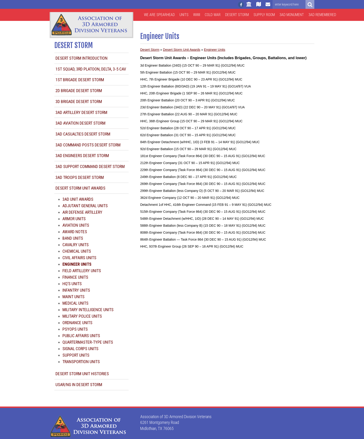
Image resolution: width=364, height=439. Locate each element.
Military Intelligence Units (88, 309)
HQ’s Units (72, 283)
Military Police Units (82, 316)
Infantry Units (76, 290)
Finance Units (75, 277)
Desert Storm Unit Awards (80, 188)
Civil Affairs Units (79, 257)
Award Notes (74, 231)
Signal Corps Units (80, 348)
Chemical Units (76, 251)
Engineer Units (214, 50)
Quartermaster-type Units (87, 342)
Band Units (72, 238)
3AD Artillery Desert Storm (81, 112)
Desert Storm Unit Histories (82, 373)
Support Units (75, 355)
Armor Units (74, 218)
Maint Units (73, 296)
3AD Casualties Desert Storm (82, 134)
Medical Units (75, 303)
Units (183, 15)
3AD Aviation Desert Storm (80, 123)
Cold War (213, 15)
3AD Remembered (322, 15)
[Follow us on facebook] (241, 4)
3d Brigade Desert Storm (78, 101)
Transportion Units (81, 361)
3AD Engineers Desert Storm (82, 155)
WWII (196, 15)
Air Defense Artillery (82, 212)
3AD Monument (292, 15)
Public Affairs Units (81, 335)
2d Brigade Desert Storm (78, 90)
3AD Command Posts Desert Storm (87, 144)
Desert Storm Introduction (81, 58)
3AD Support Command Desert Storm (90, 166)
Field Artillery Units (81, 270)
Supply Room (264, 15)
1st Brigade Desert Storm (79, 79)
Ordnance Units (77, 322)
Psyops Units (75, 329)
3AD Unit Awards (77, 199)
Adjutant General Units (85, 205)
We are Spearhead (159, 15)
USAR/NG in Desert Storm (78, 384)
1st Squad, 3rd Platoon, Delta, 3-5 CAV (90, 69)
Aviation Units (75, 225)
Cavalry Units (75, 244)
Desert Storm (237, 15)
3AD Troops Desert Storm (79, 177)
